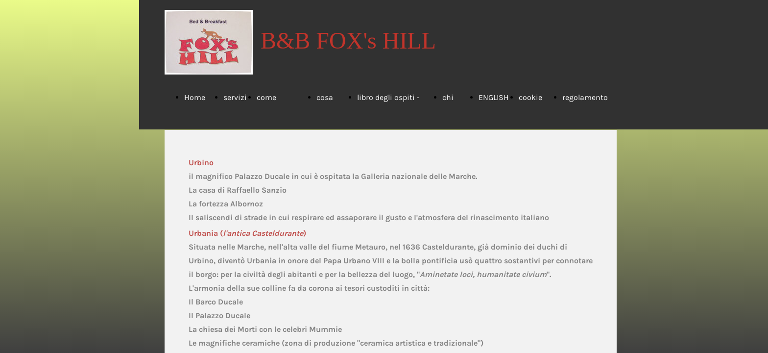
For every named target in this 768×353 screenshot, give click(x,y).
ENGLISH (494, 97)
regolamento (585, 97)
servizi (235, 97)
